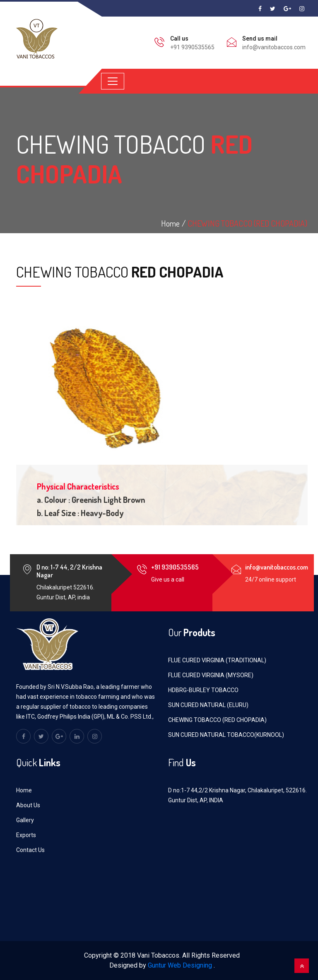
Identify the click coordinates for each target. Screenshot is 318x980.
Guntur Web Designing (180, 965)
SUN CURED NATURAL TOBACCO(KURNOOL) (226, 734)
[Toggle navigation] (112, 81)
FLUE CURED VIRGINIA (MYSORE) (210, 675)
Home (24, 790)
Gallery (25, 820)
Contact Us (30, 850)
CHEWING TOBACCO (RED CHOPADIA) (247, 223)
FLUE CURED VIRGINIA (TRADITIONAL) (217, 660)
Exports (26, 835)
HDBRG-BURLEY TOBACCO (203, 690)
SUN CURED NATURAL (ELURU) (208, 705)
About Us (28, 805)
